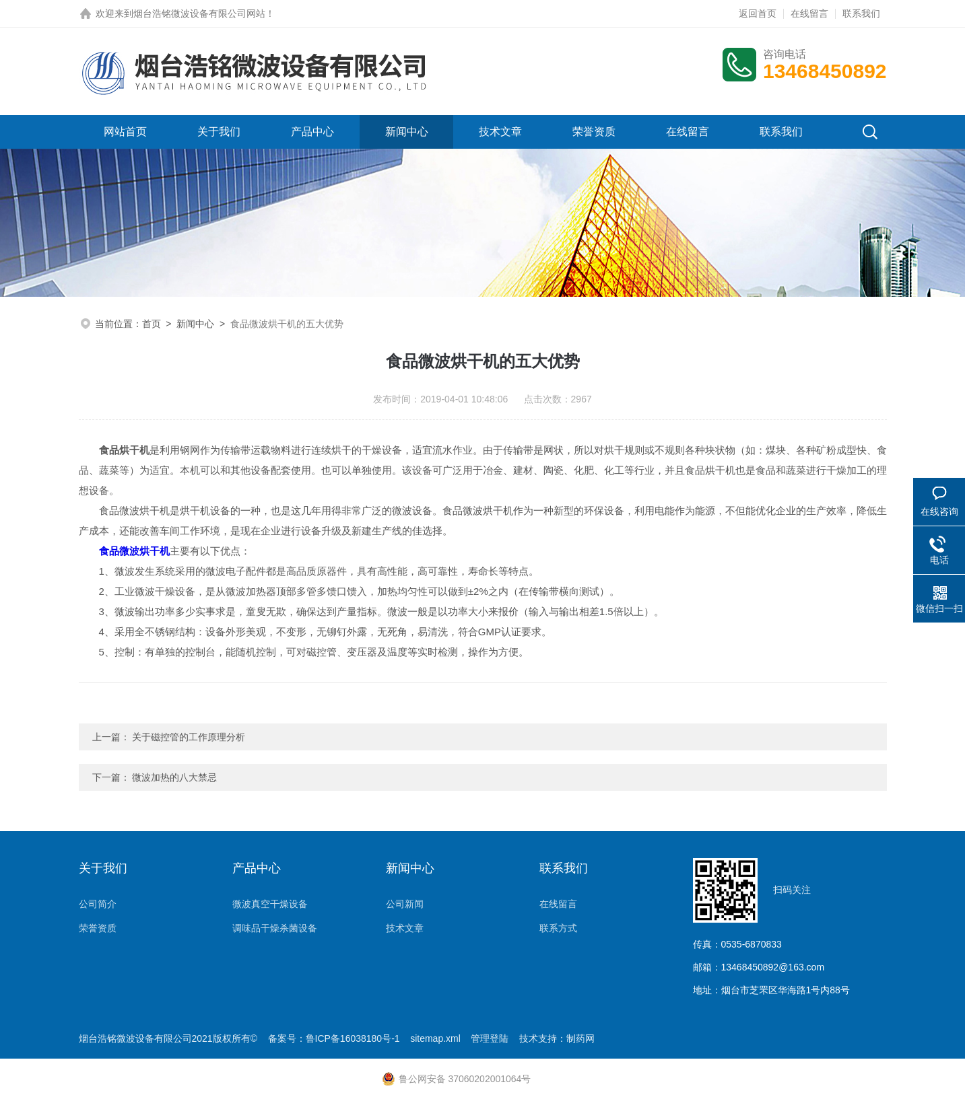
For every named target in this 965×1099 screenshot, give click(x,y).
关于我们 (218, 131)
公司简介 (98, 903)
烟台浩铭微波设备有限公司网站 (199, 13)
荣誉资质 (593, 131)
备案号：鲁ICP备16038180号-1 (334, 1038)
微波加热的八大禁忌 (174, 777)
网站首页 (125, 131)
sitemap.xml (435, 1038)
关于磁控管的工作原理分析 (188, 737)
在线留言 (809, 13)
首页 (151, 323)
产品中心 (312, 131)
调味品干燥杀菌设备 (274, 928)
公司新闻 (405, 903)
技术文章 (500, 131)
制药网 (580, 1038)
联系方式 (558, 928)
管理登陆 (489, 1038)
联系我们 (861, 13)
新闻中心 (406, 131)
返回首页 (757, 13)
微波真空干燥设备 (270, 903)
